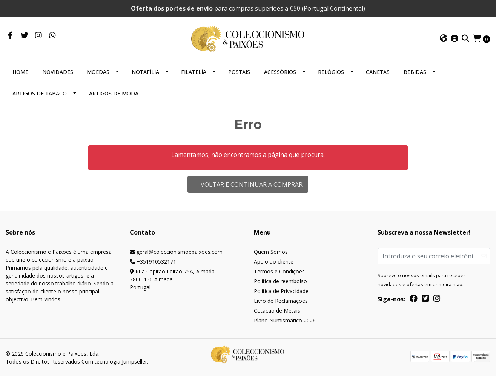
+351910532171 (153, 261)
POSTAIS (239, 71)
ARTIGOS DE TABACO (39, 93)
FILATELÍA (193, 71)
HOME (20, 71)
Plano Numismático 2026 (285, 320)
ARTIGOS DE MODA (113, 93)
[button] (443, 38)
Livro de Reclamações (281, 300)
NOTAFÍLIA (145, 71)
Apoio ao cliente (273, 261)
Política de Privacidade (281, 291)
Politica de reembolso (280, 281)
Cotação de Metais (277, 310)
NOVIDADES (57, 71)
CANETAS (378, 71)
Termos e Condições (279, 271)
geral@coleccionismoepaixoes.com (176, 251)
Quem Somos (271, 251)
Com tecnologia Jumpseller (114, 361)
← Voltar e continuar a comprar (248, 184)
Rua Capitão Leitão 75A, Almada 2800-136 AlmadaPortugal (172, 279)
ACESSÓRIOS (280, 71)
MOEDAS (98, 71)
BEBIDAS (415, 71)
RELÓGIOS (331, 71)
